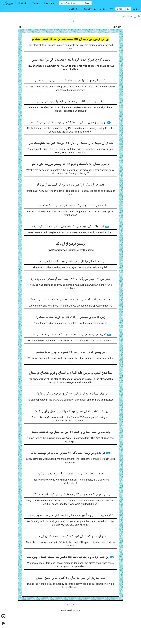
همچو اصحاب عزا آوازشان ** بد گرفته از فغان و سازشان (70, 474)
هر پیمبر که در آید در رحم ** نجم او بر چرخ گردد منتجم (70, 352)
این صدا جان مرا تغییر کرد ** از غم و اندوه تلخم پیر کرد (70, 261)
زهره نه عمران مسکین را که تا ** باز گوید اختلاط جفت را (70, 317)
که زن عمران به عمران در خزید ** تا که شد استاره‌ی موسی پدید (68, 335)
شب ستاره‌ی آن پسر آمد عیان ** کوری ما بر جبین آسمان (70, 578)
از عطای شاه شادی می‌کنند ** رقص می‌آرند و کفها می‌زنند (71, 206)
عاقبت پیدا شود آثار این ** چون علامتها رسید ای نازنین (70, 102)
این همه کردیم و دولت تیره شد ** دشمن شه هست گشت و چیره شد (68, 557)
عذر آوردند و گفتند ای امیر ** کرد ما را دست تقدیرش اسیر (70, 536)
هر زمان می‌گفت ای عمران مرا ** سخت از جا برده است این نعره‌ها (70, 300)
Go (128, 9)
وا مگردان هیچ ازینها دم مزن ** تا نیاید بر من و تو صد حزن (70, 81)
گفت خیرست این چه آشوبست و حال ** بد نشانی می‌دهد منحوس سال (70, 515)
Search (87, 3)
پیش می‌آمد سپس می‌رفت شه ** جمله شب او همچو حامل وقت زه (70, 279)
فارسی (137, 16)
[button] (23, 3)
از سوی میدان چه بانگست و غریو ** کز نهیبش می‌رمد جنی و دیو (70, 164)
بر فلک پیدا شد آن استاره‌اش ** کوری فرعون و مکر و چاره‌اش (70, 394)
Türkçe (129, 16)
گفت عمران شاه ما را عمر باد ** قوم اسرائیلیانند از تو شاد (70, 185)
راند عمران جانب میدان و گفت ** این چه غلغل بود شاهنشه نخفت (70, 432)
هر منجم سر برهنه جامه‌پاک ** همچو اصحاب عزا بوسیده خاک (68, 453)
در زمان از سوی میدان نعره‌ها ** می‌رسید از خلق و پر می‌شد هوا (68, 122)
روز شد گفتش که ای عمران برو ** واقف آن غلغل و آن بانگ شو (70, 411)
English (122, 16)
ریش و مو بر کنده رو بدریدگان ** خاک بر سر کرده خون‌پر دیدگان (70, 495)
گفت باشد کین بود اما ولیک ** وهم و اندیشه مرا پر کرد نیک (68, 227)
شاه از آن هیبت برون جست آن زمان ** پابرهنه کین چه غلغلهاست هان (70, 143)
